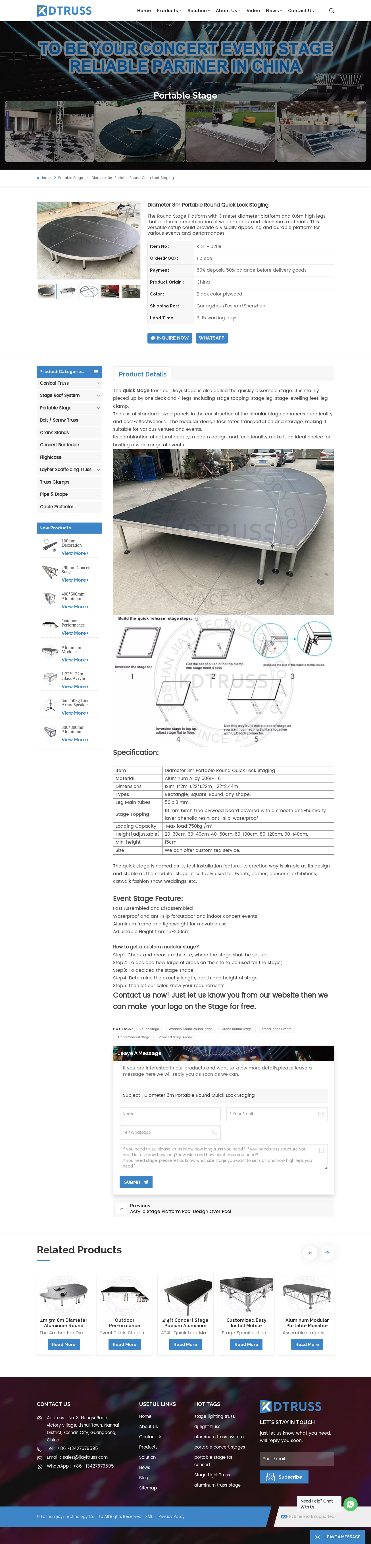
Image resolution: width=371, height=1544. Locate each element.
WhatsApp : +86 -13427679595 (80, 1466)
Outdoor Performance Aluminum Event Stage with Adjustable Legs (76, 623)
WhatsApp (211, 338)
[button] (310, 1253)
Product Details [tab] (143, 374)
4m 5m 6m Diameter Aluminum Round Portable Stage (63, 1323)
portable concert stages (219, 1447)
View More (75, 553)
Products (167, 10)
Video (253, 10)
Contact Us (301, 10)
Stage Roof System (60, 395)
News (272, 10)
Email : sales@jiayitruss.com (77, 1457)
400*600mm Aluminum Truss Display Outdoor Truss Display (75, 596)
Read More (64, 1344)
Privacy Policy (172, 1516)
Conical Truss (54, 383)
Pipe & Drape (54, 494)
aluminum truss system (219, 1437)
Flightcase (50, 457)
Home (144, 10)
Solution (197, 10)
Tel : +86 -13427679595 (72, 1448)
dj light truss (207, 1426)
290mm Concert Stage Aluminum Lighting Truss (76, 569)
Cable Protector (56, 507)
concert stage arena (175, 1037)
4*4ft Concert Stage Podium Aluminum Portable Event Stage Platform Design (185, 1323)
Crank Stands (54, 432)
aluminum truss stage (217, 1485)
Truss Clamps (54, 482)
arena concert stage (133, 1037)
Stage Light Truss (212, 1475)
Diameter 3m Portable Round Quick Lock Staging (199, 1095)
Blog (143, 1477)
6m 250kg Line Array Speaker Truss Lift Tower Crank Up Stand (75, 702)
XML (149, 1516)
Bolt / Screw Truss (59, 420)
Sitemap (148, 1488)
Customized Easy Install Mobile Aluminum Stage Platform (246, 1323)
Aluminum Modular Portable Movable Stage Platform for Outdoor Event (75, 649)
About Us (226, 10)
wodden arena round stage (190, 1029)
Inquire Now (170, 338)
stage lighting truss (214, 1416)
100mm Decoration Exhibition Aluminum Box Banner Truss (76, 543)
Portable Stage (70, 178)
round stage (149, 1029)
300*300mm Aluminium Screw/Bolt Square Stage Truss (74, 729)
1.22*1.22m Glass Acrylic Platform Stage (75, 676)
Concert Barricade (59, 445)
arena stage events (276, 1029)
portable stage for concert (213, 1461)
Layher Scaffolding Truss (65, 469)
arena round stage (237, 1029)
